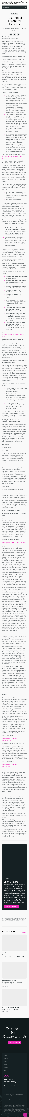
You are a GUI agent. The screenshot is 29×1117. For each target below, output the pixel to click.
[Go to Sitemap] (13, 1095)
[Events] (14, 1058)
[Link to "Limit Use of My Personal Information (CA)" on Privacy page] (14, 1101)
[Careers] (14, 1064)
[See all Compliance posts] (24, 932)
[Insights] (14, 1061)
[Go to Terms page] (9, 1095)
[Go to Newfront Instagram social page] (14, 1085)
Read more (14, 3)
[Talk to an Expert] (14, 1042)
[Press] (14, 1055)
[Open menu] (25, 7)
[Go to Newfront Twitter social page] (8, 1085)
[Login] (14, 1070)
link (21, 1111)
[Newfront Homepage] (6, 7)
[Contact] (14, 1067)
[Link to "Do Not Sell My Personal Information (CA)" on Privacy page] (14, 1099)
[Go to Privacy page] (5, 1095)
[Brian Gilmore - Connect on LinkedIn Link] (11, 906)
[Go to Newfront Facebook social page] (11, 1085)
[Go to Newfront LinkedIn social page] (4, 1085)
